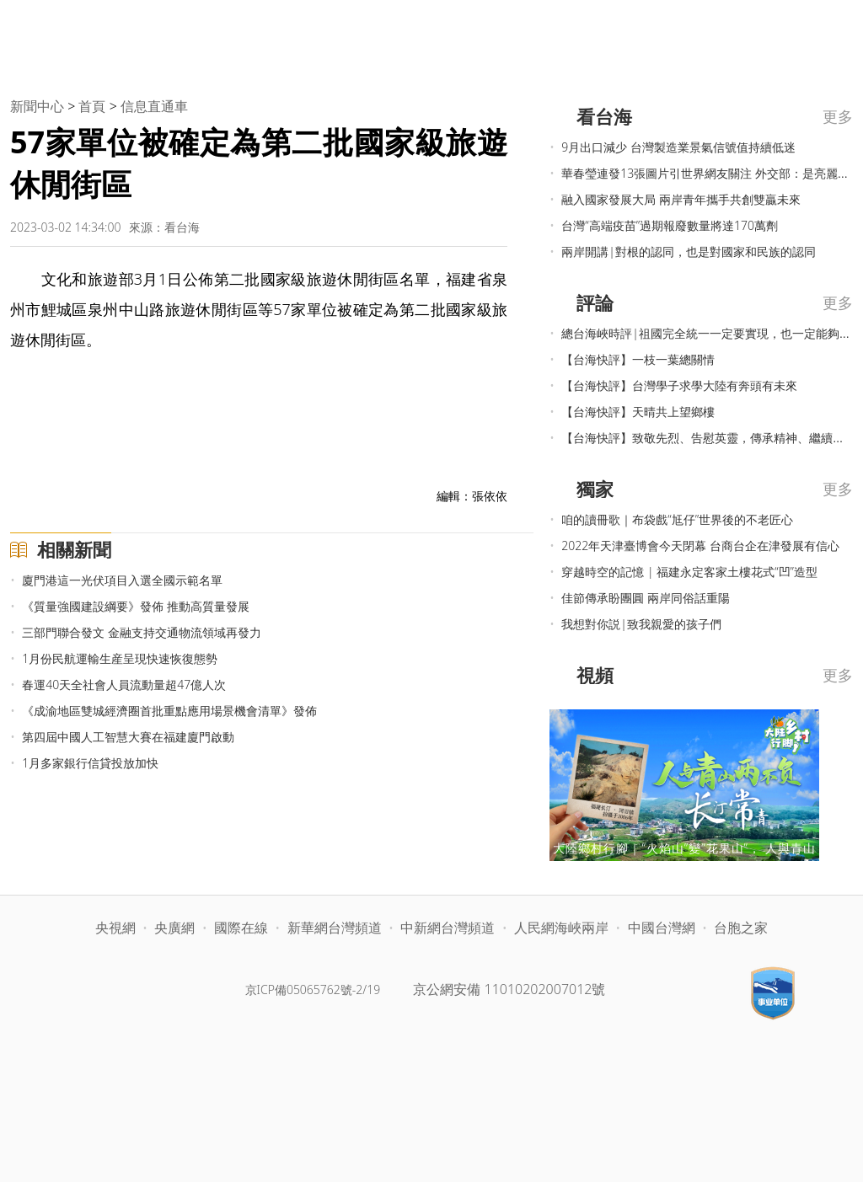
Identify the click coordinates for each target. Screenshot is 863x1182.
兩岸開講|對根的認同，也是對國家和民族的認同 (688, 251)
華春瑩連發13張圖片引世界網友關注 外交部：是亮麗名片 (711, 173)
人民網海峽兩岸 (561, 927)
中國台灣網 (661, 927)
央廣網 (174, 927)
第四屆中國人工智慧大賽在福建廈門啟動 (128, 737)
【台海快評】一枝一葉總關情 (638, 359)
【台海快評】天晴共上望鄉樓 (638, 412)
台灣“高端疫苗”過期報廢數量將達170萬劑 (669, 225)
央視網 (115, 927)
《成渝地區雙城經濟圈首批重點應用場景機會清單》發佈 (169, 711)
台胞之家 (741, 927)
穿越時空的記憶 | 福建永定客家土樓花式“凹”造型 (689, 572)
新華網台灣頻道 (334, 927)
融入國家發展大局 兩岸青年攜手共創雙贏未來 (681, 199)
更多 (838, 116)
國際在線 (241, 927)
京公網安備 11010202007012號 (509, 989)
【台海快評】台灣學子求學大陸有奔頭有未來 (679, 385)
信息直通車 (154, 106)
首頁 (91, 106)
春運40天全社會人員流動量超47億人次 (124, 685)
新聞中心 (37, 106)
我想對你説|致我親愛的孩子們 (641, 624)
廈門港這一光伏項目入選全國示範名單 (122, 580)
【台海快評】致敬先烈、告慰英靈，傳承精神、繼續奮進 (708, 438)
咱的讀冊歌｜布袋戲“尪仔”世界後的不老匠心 (677, 519)
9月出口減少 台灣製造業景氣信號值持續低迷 (678, 147)
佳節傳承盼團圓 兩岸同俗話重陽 (645, 598)
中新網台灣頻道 (447, 927)
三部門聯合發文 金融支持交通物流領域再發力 (141, 632)
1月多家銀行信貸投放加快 (90, 763)
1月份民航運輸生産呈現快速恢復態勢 (119, 658)
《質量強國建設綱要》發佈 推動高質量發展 (135, 606)
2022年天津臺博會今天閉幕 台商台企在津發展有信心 (700, 546)
